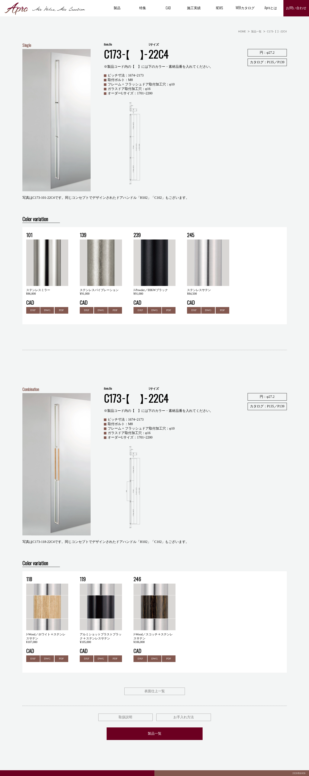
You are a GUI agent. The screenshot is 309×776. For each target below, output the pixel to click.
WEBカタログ (245, 7)
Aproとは (270, 7)
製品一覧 (256, 31)
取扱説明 (125, 717)
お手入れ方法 (183, 717)
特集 (142, 7)
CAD (168, 7)
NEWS (219, 7)
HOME (242, 31)
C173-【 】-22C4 (277, 31)
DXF (33, 310)
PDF (61, 310)
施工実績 (194, 7)
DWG (47, 310)
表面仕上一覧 (154, 691)
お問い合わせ (296, 8)
